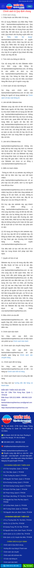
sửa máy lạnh (13, 456)
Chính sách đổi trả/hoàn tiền (13, 555)
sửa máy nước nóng (18, 458)
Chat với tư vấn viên (11, 566)
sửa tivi (25, 453)
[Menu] (3, 6)
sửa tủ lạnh (5, 458)
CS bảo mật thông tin (10, 559)
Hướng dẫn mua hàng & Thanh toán (15, 548)
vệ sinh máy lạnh (26, 456)
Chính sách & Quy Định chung (13, 545)
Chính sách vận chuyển (11, 552)
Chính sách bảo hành (10, 562)
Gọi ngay (28, 566)
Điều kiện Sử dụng (20, 37)
